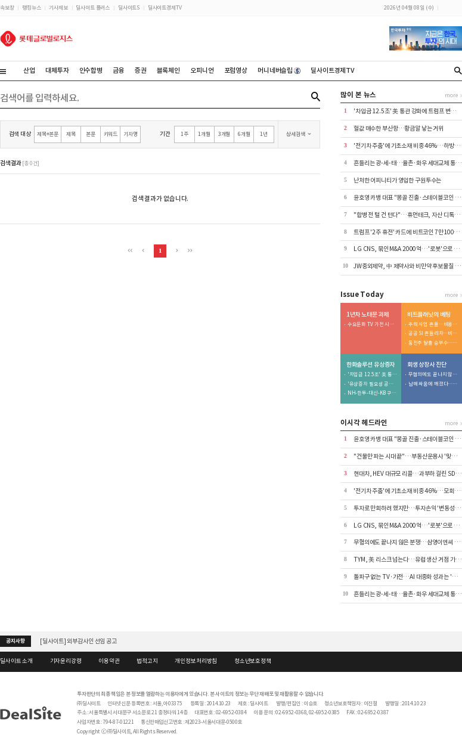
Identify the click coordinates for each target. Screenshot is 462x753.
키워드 (111, 134)
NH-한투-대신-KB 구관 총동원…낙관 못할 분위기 (373, 393)
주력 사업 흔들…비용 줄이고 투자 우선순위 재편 (433, 324)
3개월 (224, 134)
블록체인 (168, 70)
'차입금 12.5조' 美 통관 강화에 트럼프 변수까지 (373, 374)
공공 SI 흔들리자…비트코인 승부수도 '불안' (433, 333)
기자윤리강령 (66, 661)
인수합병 (91, 70)
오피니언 (201, 70)
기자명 (130, 134)
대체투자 (57, 70)
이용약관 (108, 661)
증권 (141, 70)
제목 (71, 134)
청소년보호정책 (252, 661)
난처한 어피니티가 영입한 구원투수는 (397, 180)
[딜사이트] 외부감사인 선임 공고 (78, 641)
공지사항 (15, 640)
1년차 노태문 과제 (367, 315)
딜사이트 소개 (16, 661)
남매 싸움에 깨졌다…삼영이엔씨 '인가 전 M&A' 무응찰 (433, 384)
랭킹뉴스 (31, 7)
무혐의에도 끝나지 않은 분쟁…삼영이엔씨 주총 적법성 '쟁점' (433, 374)
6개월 (244, 134)
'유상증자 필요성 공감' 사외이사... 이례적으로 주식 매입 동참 (373, 384)
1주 (184, 134)
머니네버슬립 (279, 70)
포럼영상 (235, 70)
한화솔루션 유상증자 (370, 365)
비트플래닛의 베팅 (429, 315)
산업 (29, 70)
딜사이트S (128, 7)
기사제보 (58, 7)
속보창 (7, 7)
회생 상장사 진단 (427, 365)
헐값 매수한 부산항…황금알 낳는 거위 (399, 128)
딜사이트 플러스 (93, 7)
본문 (90, 134)
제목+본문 (47, 134)
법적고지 (147, 661)
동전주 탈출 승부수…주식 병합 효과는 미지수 (433, 343)
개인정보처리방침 (196, 661)
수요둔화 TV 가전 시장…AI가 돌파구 (373, 324)
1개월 (204, 134)
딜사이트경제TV (165, 7)
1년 (264, 134)
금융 (119, 70)
